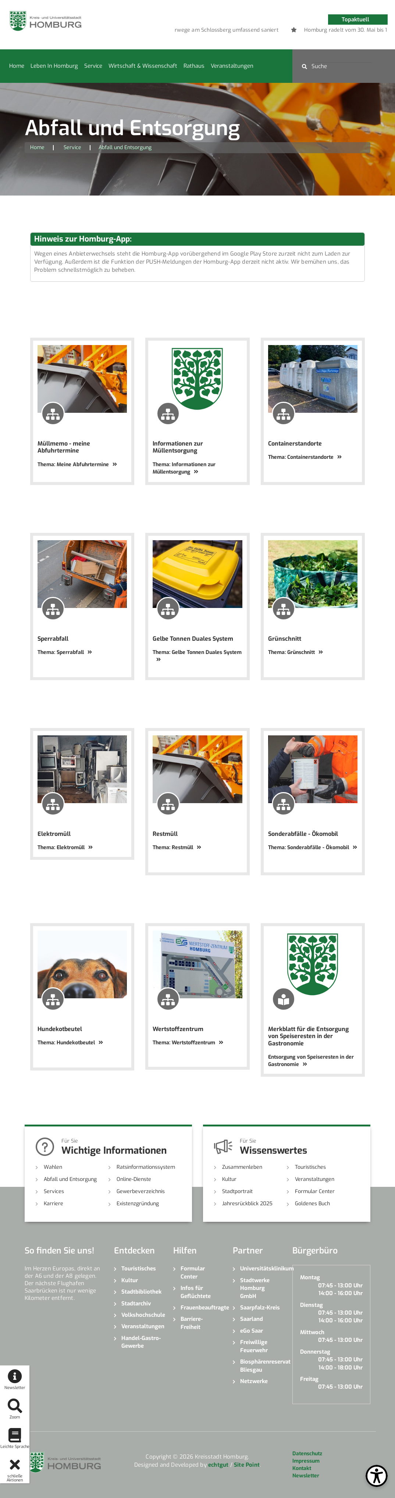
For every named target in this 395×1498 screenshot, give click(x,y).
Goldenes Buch (312, 1203)
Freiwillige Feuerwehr (254, 1346)
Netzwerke (254, 1381)
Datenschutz (307, 1453)
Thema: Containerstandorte (305, 457)
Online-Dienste (134, 1179)
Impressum (306, 1460)
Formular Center (315, 1191)
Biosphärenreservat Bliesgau (260, 1365)
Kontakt (301, 1468)
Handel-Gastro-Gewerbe (141, 1342)
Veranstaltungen (232, 66)
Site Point (247, 1465)
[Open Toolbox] (377, 1476)
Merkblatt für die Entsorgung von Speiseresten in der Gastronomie (308, 1036)
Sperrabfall (53, 638)
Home (16, 66)
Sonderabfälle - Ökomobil (303, 833)
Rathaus (194, 66)
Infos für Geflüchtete (196, 1292)
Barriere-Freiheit (192, 1322)
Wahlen (53, 1167)
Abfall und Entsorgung (70, 1179)
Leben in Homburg (54, 66)
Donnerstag (315, 1351)
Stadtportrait (237, 1191)
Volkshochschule (142, 1315)
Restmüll (165, 833)
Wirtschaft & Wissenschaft (142, 66)
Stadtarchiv (136, 1303)
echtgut (218, 1465)
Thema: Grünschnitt (295, 652)
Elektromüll (54, 833)
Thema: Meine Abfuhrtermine (77, 464)
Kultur (229, 1179)
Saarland (251, 1319)
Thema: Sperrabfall (65, 652)
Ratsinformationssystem (146, 1167)
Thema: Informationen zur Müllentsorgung (184, 468)
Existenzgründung (138, 1203)
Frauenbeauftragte (201, 1307)
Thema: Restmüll (177, 847)
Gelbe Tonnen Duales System (193, 638)
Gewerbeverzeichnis (141, 1191)
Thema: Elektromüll (65, 847)
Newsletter (305, 1475)
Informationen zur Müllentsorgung (178, 447)
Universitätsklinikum (260, 1268)
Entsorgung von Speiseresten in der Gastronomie (311, 1061)
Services (54, 1191)
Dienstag (311, 1305)
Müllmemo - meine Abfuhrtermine (64, 447)
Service (93, 66)
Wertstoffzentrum (178, 1029)
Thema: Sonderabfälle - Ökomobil (312, 847)
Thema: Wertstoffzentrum (188, 1042)
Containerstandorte (295, 443)
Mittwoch (312, 1332)
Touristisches (310, 1167)
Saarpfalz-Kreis (260, 1307)
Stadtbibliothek (141, 1291)
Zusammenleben (242, 1167)
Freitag (309, 1379)
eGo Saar (251, 1331)
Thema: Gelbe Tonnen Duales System (197, 655)
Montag (310, 1277)
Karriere (53, 1203)
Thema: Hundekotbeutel (70, 1042)
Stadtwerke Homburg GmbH (255, 1288)
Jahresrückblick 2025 (247, 1203)
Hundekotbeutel (60, 1029)
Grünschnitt (284, 638)
